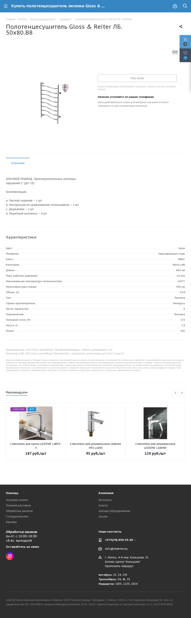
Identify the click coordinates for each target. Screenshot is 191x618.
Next (182, 393)
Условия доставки (18, 505)
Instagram (10, 556)
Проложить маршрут (119, 566)
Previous (175, 393)
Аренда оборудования (114, 511)
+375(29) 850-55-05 (119, 540)
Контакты (105, 500)
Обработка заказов (19, 511)
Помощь (12, 493)
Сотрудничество (17, 516)
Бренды (11, 522)
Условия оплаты (17, 500)
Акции (103, 516)
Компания (106, 493)
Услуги (103, 505)
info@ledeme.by (116, 549)
